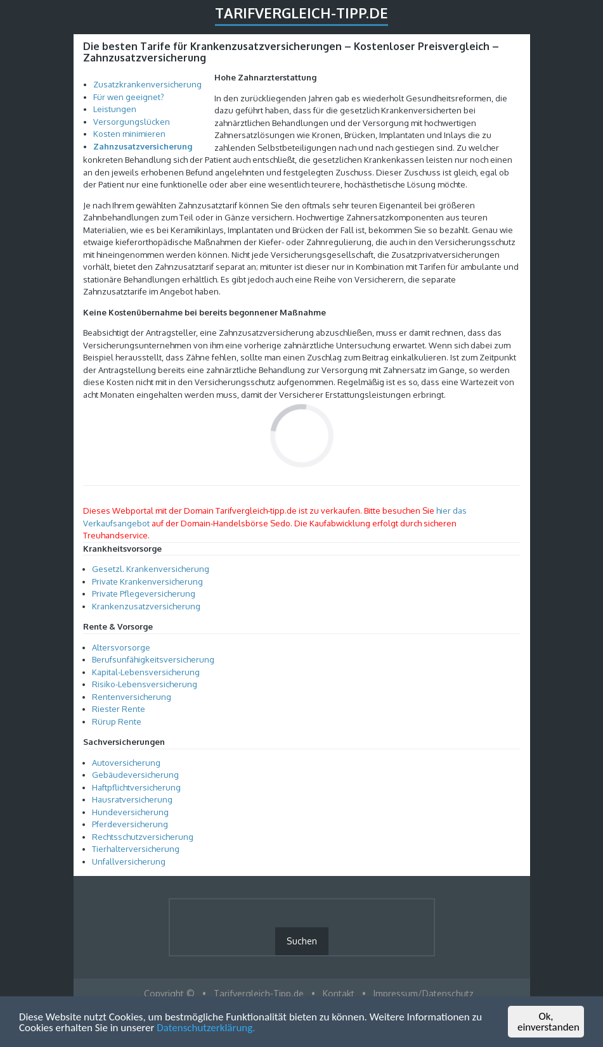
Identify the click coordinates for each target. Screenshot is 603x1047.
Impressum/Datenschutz (423, 993)
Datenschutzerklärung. (206, 1029)
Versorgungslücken (131, 122)
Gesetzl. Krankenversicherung (150, 569)
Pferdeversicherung (130, 824)
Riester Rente (118, 709)
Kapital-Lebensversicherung (146, 672)
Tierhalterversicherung (135, 849)
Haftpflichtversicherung (136, 787)
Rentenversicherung (131, 697)
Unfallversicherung (128, 861)
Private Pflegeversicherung (143, 593)
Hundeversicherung (130, 812)
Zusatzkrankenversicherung (147, 84)
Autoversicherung (126, 763)
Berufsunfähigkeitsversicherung (153, 659)
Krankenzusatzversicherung (146, 606)
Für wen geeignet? (128, 97)
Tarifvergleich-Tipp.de (301, 13)
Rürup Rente (116, 721)
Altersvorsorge (121, 647)
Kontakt (338, 993)
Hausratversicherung (132, 799)
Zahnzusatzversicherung (142, 146)
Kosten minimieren (129, 134)
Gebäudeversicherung (135, 775)
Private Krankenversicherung (147, 581)
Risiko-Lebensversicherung (144, 684)
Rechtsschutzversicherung (142, 837)
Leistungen (114, 109)
